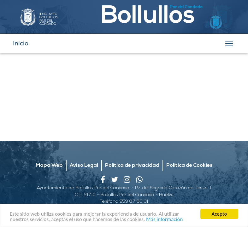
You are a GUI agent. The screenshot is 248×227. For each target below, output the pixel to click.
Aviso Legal (84, 165)
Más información (164, 219)
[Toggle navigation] (229, 43)
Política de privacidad (132, 165)
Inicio (20, 43)
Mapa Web (49, 165)
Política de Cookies (189, 165)
